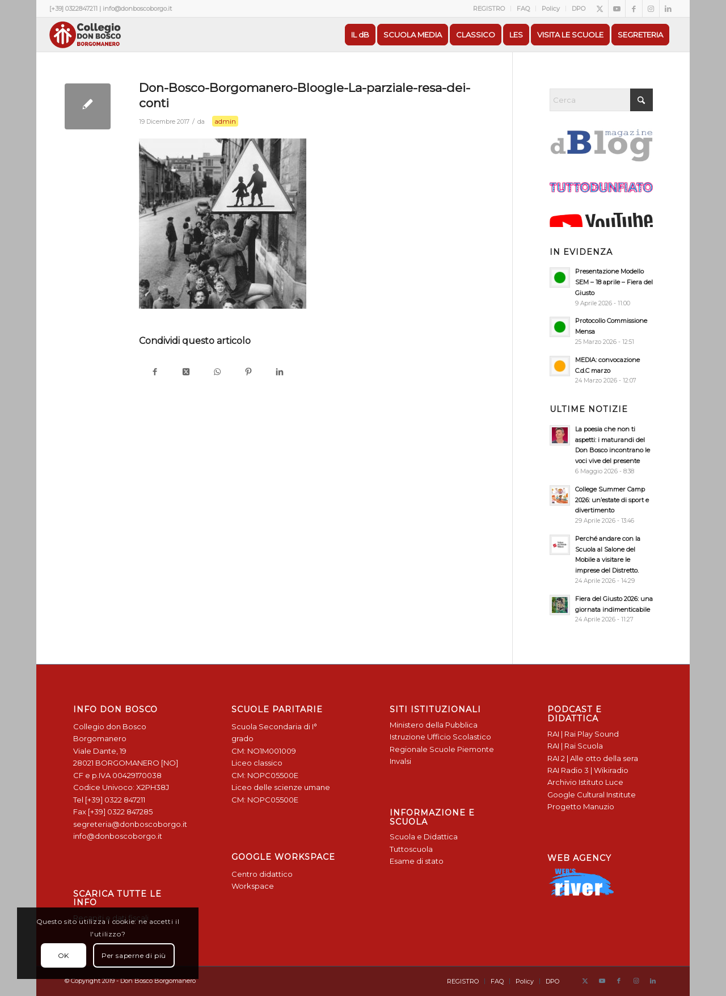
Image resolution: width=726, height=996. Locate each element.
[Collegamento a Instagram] (651, 8)
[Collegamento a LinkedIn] (668, 8)
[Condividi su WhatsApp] (217, 372)
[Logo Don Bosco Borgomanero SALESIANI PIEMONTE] (85, 35)
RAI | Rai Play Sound (583, 733)
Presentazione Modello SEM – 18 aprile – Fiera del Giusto (614, 282)
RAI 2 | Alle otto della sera (592, 758)
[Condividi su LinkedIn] (279, 372)
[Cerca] (601, 100)
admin (225, 121)
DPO (578, 8)
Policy (551, 8)
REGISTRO (489, 8)
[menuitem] (489, 8)
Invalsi (400, 761)
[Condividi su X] (185, 372)
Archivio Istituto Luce (585, 782)
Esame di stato (417, 860)
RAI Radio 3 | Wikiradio (587, 770)
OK (63, 955)
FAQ (523, 8)
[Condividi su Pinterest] (248, 372)
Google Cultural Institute (591, 794)
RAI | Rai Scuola (575, 745)
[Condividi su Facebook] (154, 372)
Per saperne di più (134, 955)
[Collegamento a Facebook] (634, 8)
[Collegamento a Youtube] (617, 8)
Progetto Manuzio (580, 806)
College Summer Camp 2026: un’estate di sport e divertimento (612, 500)
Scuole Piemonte (461, 749)
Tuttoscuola (411, 849)
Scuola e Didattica (424, 836)
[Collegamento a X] (600, 8)
